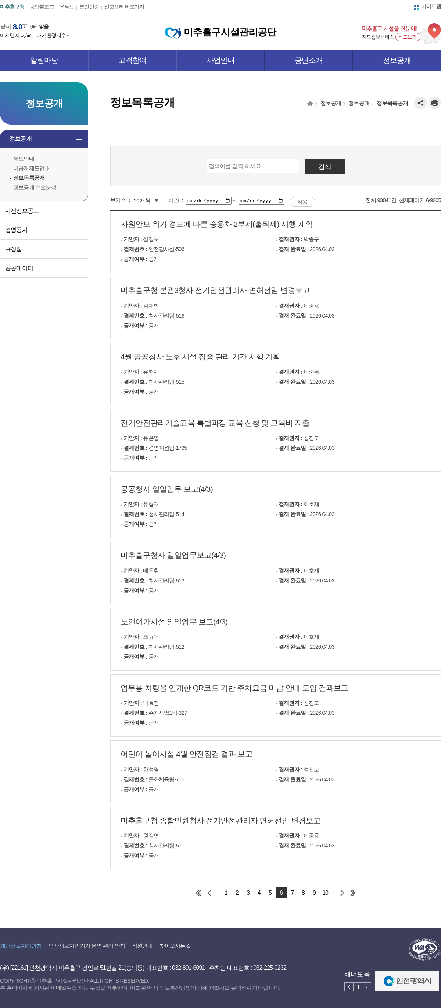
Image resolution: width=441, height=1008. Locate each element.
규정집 (13, 249)
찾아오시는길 (175, 946)
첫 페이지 (198, 892)
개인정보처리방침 (21, 946)
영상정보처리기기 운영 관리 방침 (87, 946)
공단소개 (309, 60)
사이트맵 (431, 6)
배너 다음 (366, 987)
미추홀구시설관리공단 (220, 31)
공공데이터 (19, 268)
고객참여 (132, 60)
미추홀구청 (12, 7)
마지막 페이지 (352, 892)
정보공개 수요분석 (34, 187)
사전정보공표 (22, 211)
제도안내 (23, 158)
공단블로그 (42, 7)
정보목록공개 (28, 178)
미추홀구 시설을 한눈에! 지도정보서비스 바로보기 (401, 33)
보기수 (118, 200)
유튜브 (67, 7)
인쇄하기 (435, 103)
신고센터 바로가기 (124, 7)
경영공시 (16, 230)
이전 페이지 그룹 (209, 892)
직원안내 (142, 946)
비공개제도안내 (31, 168)
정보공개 (397, 60)
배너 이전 (349, 987)
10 (325, 893)
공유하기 (420, 103)
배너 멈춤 (358, 987)
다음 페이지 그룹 (341, 892)
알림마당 (44, 60)
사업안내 (221, 60)
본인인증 (89, 7)
